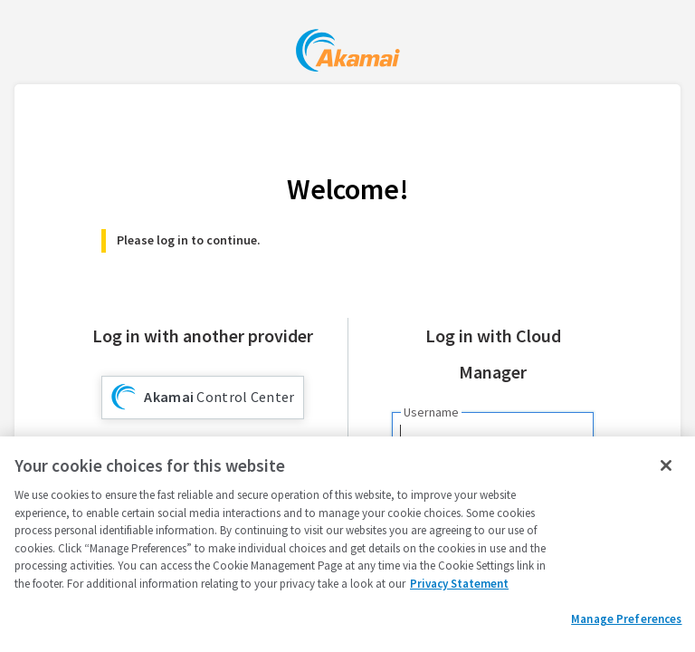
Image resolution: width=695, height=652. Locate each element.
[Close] (666, 465)
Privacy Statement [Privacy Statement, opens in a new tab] (459, 583)
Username (431, 412)
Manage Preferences (626, 619)
